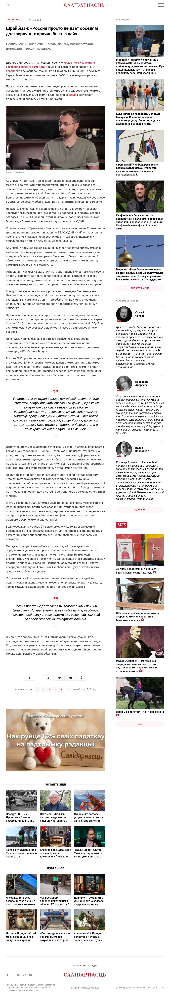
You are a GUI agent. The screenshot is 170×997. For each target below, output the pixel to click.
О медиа (93, 965)
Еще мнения (140, 510)
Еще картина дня (140, 288)
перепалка (13, 71)
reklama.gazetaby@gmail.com (150, 987)
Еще (140, 724)
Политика (14, 19)
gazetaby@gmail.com (126, 987)
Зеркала (70, 94)
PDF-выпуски (79, 965)
